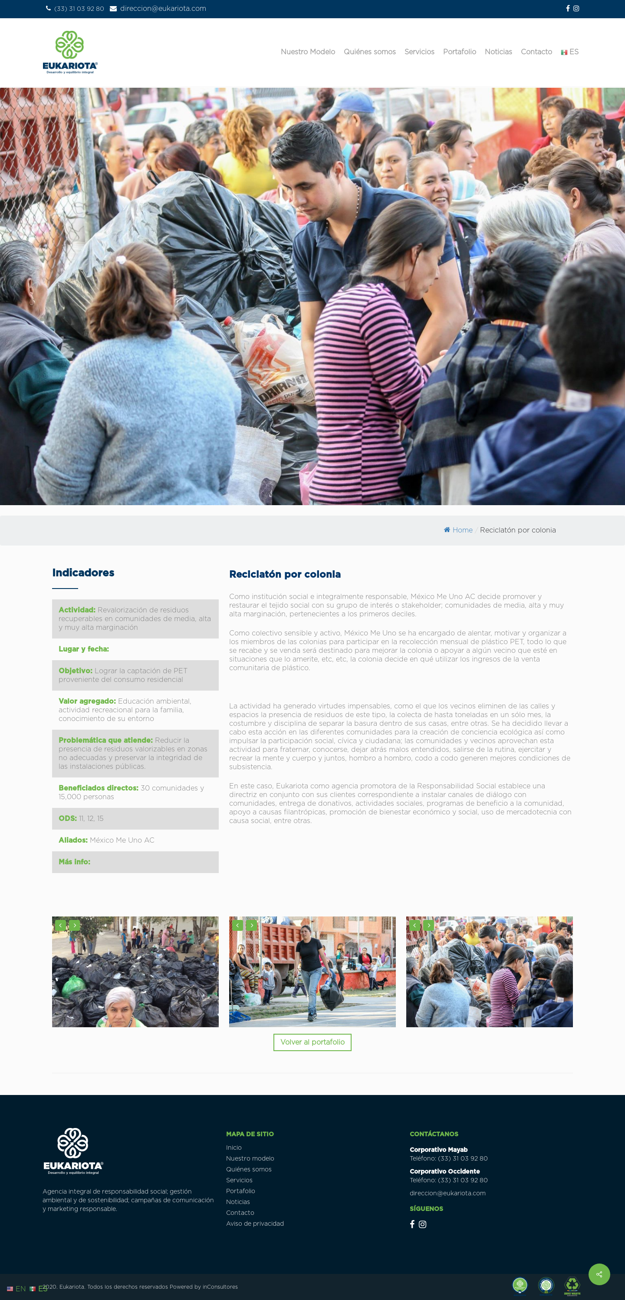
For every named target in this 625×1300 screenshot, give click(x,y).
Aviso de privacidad (255, 1224)
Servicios (239, 1181)
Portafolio (240, 1191)
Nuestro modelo (250, 1159)
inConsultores (220, 1287)
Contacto (240, 1213)
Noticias (238, 1202)
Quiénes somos (249, 1170)
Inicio (234, 1148)
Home (458, 530)
